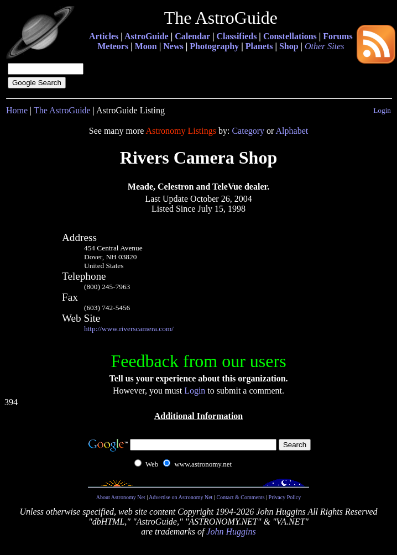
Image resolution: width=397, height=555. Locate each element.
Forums (337, 36)
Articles (103, 36)
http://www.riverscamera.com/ (129, 328)
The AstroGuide (62, 110)
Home (17, 110)
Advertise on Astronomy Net (180, 497)
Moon (146, 46)
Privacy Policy (285, 497)
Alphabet (292, 130)
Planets (259, 46)
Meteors (112, 46)
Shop (289, 46)
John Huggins (230, 531)
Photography (214, 46)
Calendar (192, 36)
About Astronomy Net (120, 497)
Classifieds (236, 36)
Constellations (290, 36)
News (173, 46)
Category (248, 130)
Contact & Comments (240, 497)
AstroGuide (146, 36)
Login (382, 110)
